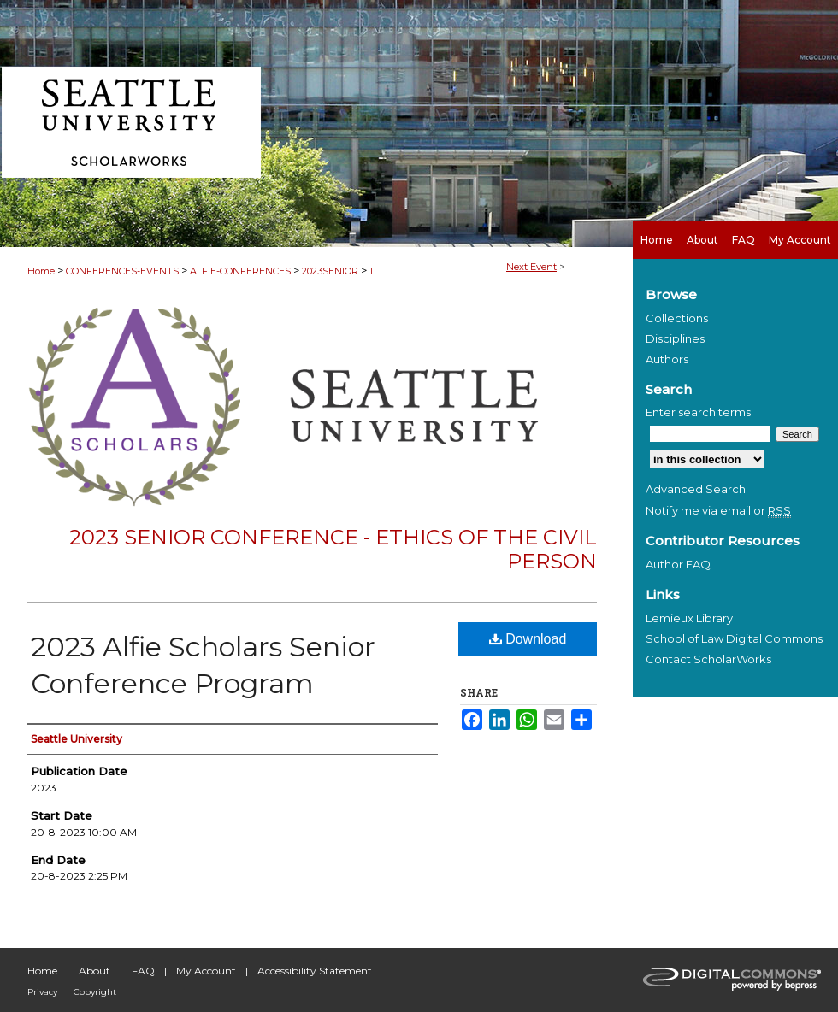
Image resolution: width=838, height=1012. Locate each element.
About (94, 970)
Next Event (531, 267)
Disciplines (675, 338)
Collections (677, 318)
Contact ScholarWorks (708, 659)
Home (41, 271)
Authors (667, 359)
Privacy (42, 991)
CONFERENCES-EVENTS (123, 271)
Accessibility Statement (314, 970)
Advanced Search (696, 489)
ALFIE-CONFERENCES (241, 271)
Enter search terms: (699, 412)
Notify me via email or (718, 510)
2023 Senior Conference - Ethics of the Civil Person (333, 549)
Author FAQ (678, 564)
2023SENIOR (331, 271)
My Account (206, 970)
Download (528, 639)
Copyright (95, 991)
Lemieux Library (689, 618)
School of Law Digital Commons (734, 638)
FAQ (143, 970)
